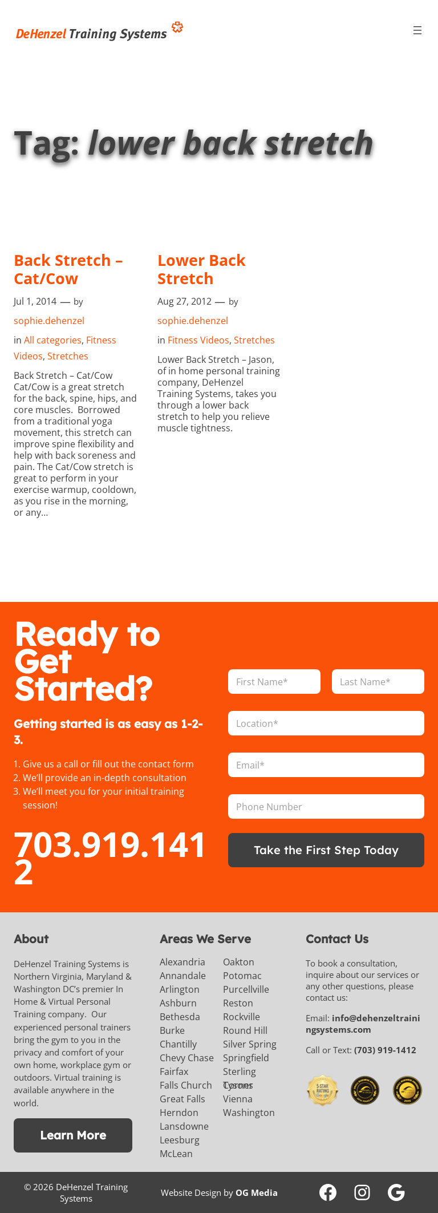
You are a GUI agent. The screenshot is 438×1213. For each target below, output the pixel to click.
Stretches (67, 356)
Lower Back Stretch (203, 269)
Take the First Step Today (326, 850)
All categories (53, 340)
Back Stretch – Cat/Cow (69, 269)
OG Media (257, 1192)
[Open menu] (417, 30)
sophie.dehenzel (49, 320)
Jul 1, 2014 (35, 301)
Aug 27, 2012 (184, 301)
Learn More (73, 1135)
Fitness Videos (198, 340)
